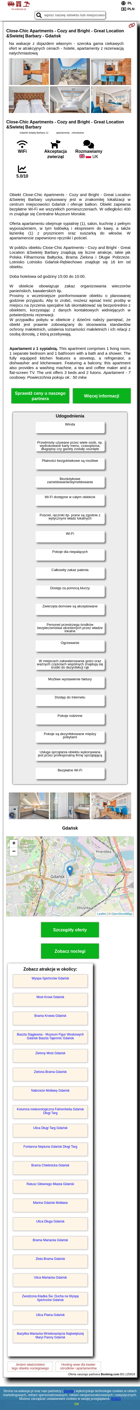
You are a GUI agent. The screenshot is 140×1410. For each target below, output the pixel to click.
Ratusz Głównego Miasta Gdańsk (50, 1184)
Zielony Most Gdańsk (50, 1053)
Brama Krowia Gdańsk (50, 1016)
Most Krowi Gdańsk (50, 997)
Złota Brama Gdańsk (50, 1259)
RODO (116, 1399)
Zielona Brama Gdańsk (50, 1072)
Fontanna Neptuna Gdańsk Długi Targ (50, 1147)
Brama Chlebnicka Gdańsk (50, 1165)
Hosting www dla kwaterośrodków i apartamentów (78, 1366)
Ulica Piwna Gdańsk (50, 1315)
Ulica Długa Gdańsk (50, 1221)
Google (69, 1391)
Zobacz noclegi (70, 951)
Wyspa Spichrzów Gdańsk (50, 978)
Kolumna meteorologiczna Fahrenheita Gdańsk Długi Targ (50, 1111)
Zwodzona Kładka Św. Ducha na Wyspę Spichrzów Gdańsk (50, 1298)
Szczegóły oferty (70, 930)
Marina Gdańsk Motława (50, 1203)
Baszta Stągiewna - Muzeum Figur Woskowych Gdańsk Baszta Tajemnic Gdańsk (50, 1036)
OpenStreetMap (121, 913)
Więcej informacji (101, 396)
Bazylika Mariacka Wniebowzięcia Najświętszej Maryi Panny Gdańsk (50, 1335)
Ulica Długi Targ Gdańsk (50, 1128)
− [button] (13, 852)
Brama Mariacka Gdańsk (50, 1240)
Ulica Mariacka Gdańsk (50, 1277)
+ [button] (13, 844)
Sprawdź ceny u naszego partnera (40, 396)
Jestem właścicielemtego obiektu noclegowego (30, 1366)
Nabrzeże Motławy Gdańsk (50, 1090)
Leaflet (101, 913)
